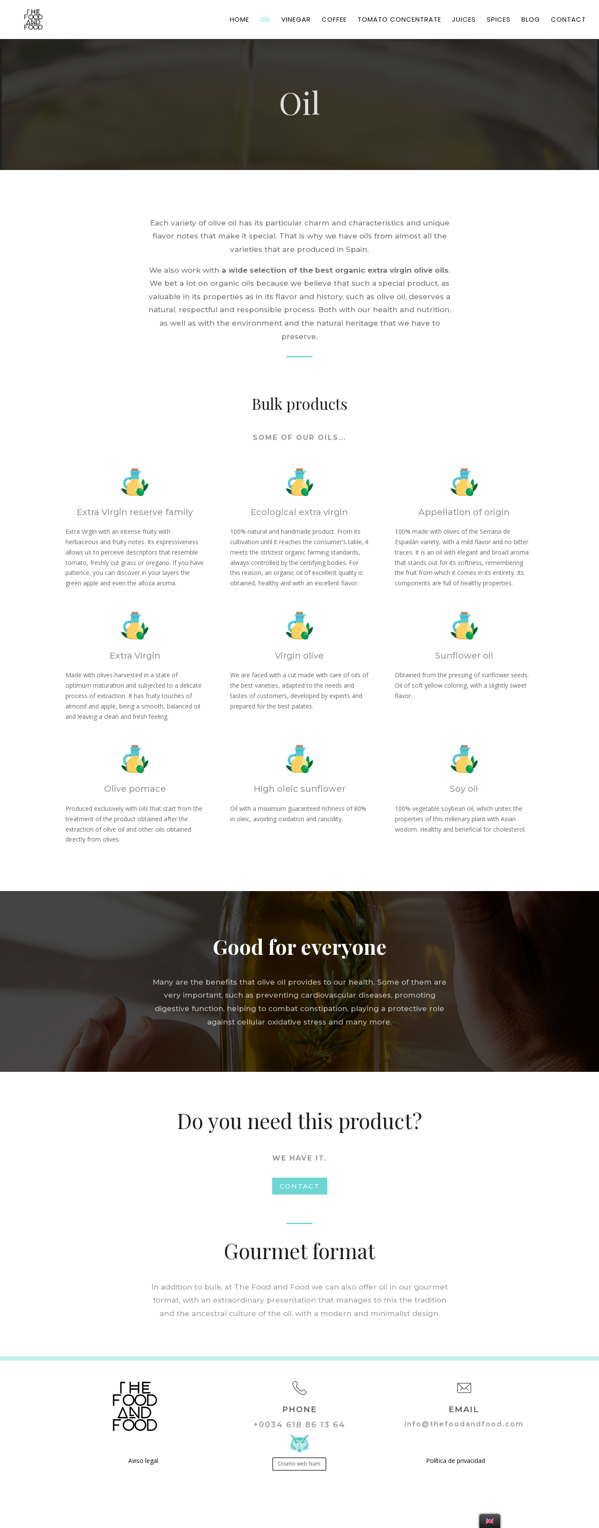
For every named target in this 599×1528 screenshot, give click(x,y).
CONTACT (300, 1186)
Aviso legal (143, 1460)
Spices (499, 20)
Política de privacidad (455, 1460)
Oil (265, 20)
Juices (464, 20)
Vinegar (296, 20)
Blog (530, 20)
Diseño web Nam (299, 1463)
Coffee (334, 20)
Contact (568, 20)
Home (239, 20)
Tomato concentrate (399, 20)
